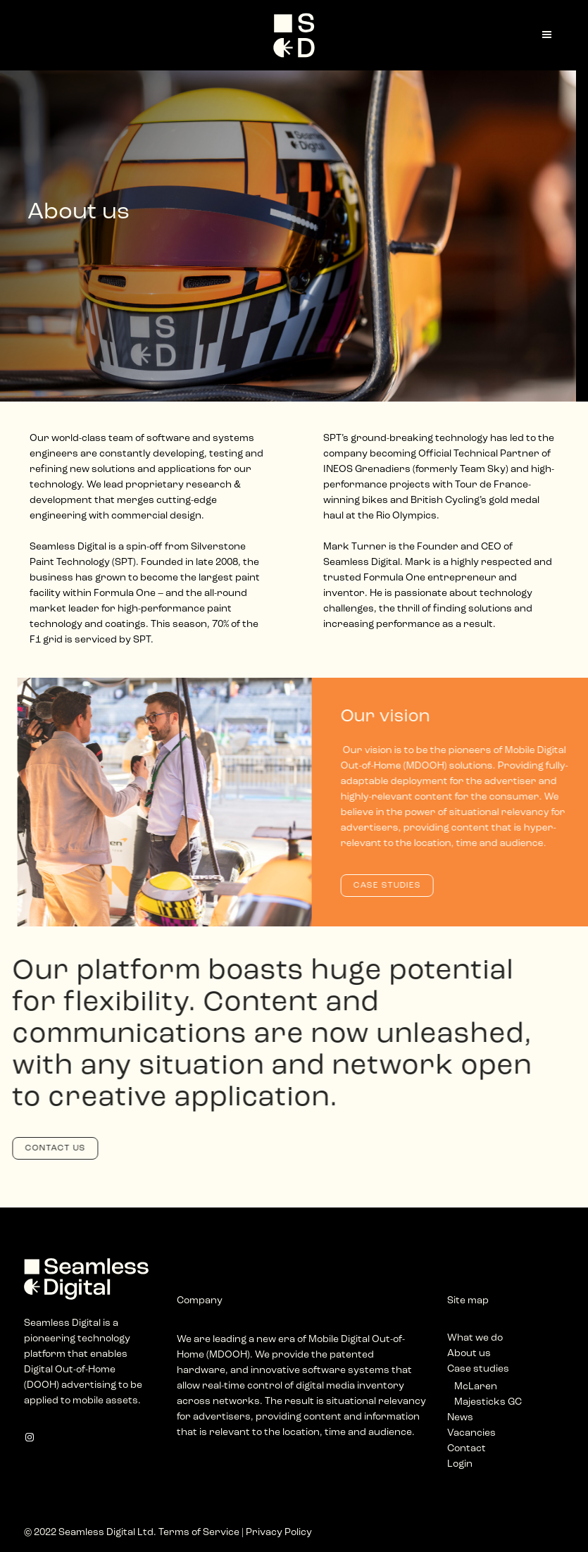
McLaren (475, 1387)
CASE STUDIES (455, 885)
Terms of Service (198, 1532)
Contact (466, 1449)
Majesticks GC (488, 1402)
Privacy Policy (279, 1532)
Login (460, 1464)
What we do (475, 1338)
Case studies (478, 1369)
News (460, 1418)
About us (469, 1353)
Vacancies (471, 1433)
